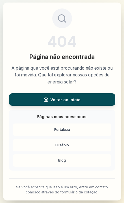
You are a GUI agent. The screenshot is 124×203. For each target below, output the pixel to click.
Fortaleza (62, 129)
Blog (62, 160)
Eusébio (62, 145)
